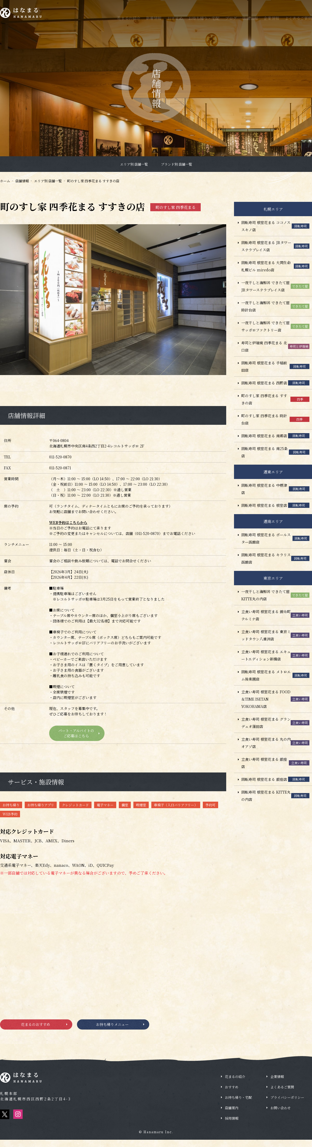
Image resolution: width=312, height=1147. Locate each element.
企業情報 (271, 18)
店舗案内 (231, 1115)
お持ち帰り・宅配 (203, 18)
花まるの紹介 (128, 18)
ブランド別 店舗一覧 (176, 164)
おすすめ (175, 18)
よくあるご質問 (298, 18)
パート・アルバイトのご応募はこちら (76, 734)
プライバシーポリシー (287, 1104)
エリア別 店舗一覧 (134, 164)
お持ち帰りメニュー (111, 1029)
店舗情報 (250, 18)
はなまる (31, 14)
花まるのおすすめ (34, 1029)
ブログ (231, 18)
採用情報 (231, 1125)
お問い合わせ (280, 1115)
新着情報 (153, 18)
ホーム (5, 180)
